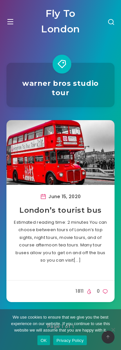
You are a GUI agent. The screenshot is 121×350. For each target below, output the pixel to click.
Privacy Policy (70, 340)
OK (44, 340)
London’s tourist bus (60, 210)
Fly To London (60, 21)
